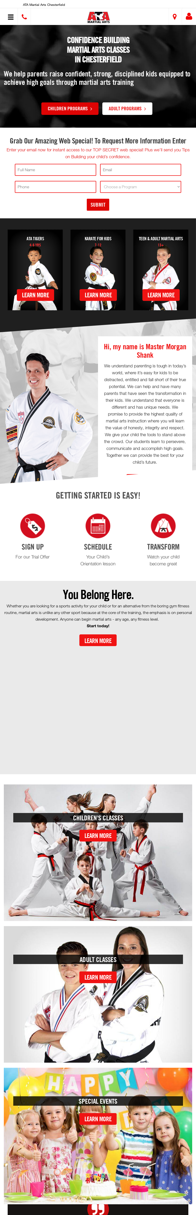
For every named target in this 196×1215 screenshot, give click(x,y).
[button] (99, 17)
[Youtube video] (98, 706)
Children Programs (70, 108)
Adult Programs (127, 108)
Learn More (35, 295)
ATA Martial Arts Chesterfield (44, 5)
